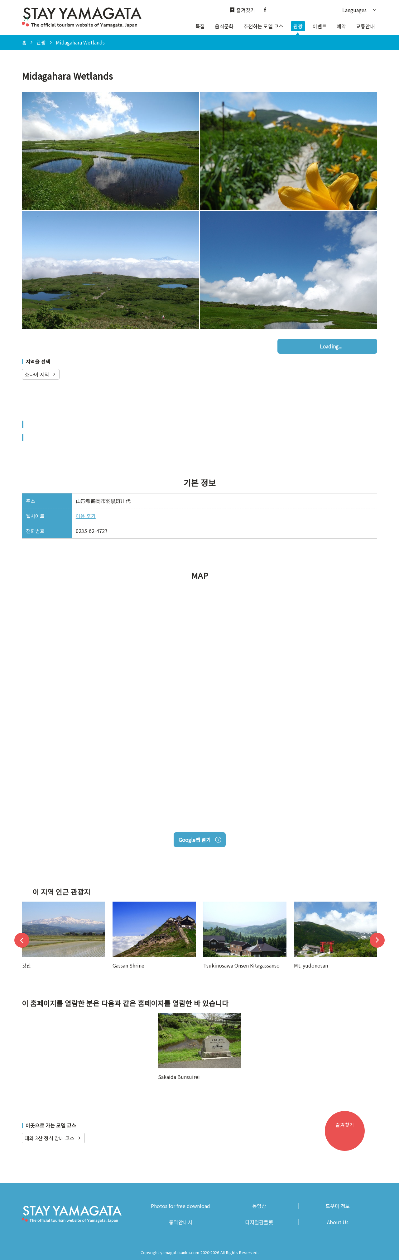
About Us (338, 1222)
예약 (341, 26)
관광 (298, 26)
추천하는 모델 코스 (263, 26)
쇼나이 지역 (41, 374)
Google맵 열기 (200, 839)
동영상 (259, 1206)
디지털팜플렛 (259, 1222)
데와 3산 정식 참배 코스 (53, 1138)
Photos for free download (180, 1206)
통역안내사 (180, 1222)
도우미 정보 (337, 1206)
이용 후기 (86, 516)
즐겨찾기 (242, 10)
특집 (200, 26)
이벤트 (320, 26)
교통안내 (365, 26)
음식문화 (224, 26)
